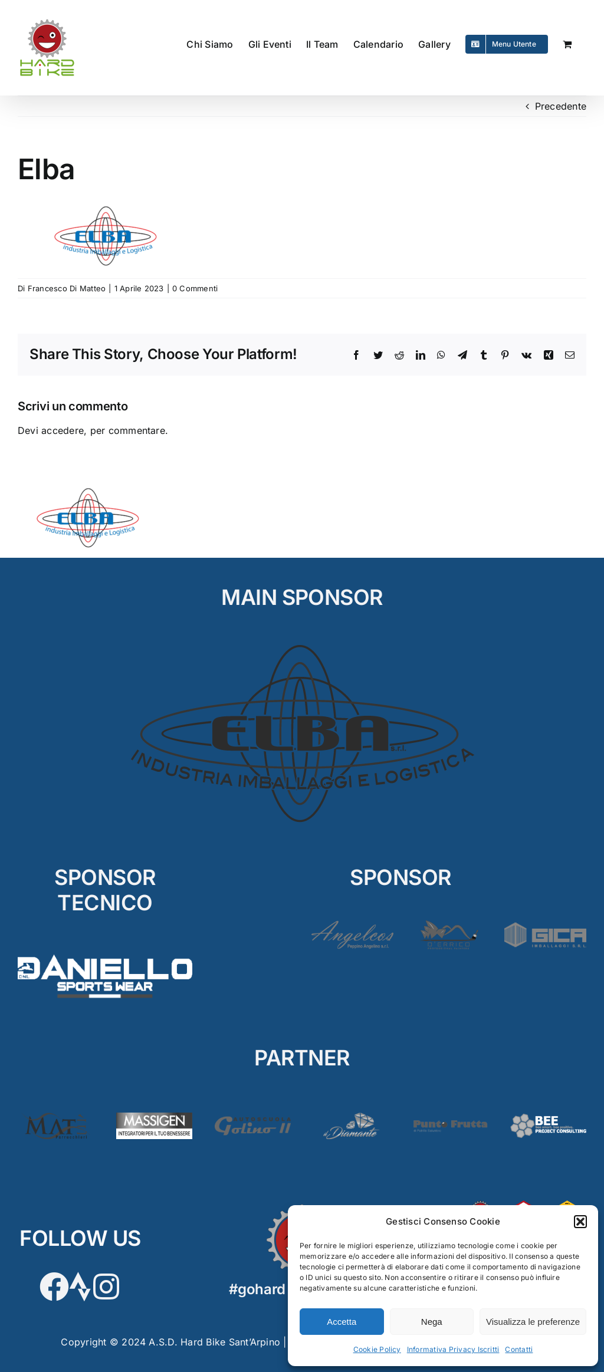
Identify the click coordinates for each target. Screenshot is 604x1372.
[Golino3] (253, 1117)
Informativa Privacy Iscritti (453, 1349)
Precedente (560, 106)
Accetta (341, 1322)
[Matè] (56, 1117)
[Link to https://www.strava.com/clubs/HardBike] (80, 1286)
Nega (431, 1322)
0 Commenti (195, 288)
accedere (62, 430)
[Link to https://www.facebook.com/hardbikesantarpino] (54, 1286)
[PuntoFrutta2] (450, 1117)
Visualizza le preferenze (533, 1322)
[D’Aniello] (105, 951)
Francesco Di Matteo (67, 288)
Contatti (519, 1349)
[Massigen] (154, 1117)
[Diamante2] (351, 1117)
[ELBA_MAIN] (302, 645)
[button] (580, 1222)
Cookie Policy (377, 1349)
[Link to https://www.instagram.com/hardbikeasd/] (106, 1286)
